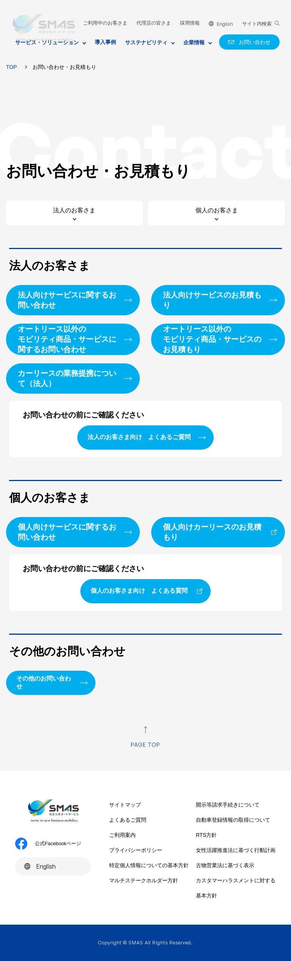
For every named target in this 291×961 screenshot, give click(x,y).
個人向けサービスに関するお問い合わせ (67, 532)
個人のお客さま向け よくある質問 (139, 590)
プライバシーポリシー (135, 850)
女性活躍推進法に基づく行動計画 (235, 850)
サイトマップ (125, 805)
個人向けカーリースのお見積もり (212, 532)
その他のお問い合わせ (43, 682)
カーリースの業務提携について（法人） (67, 378)
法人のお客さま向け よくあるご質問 (139, 437)
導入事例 (105, 42)
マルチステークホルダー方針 (143, 880)
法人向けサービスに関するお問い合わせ (67, 300)
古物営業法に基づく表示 (225, 865)
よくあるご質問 (127, 820)
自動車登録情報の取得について (233, 820)
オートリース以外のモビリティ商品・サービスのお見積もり (212, 339)
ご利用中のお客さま (105, 23)
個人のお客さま (217, 210)
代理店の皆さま (153, 23)
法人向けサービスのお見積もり (212, 300)
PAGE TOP (146, 744)
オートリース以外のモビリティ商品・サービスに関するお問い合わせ (67, 339)
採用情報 (190, 23)
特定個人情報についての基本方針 (149, 865)
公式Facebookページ (48, 844)
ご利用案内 (122, 835)
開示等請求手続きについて (228, 805)
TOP (11, 67)
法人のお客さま (74, 210)
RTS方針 (206, 835)
